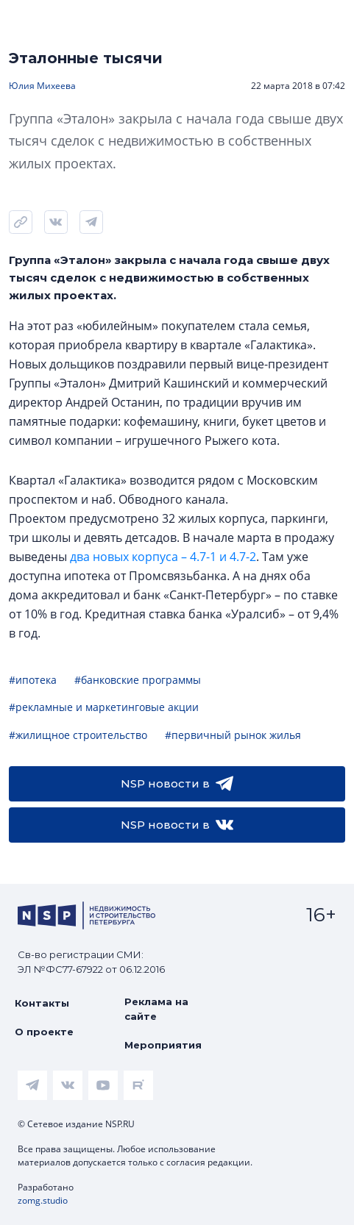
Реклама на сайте (156, 1009)
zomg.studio (43, 1200)
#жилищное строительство (78, 735)
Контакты (42, 1003)
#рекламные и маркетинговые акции (104, 707)
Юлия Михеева (42, 85)
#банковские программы (137, 680)
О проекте (44, 1032)
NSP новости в (177, 784)
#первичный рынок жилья (233, 735)
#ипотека (33, 680)
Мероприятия (163, 1045)
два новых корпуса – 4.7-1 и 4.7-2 (163, 557)
